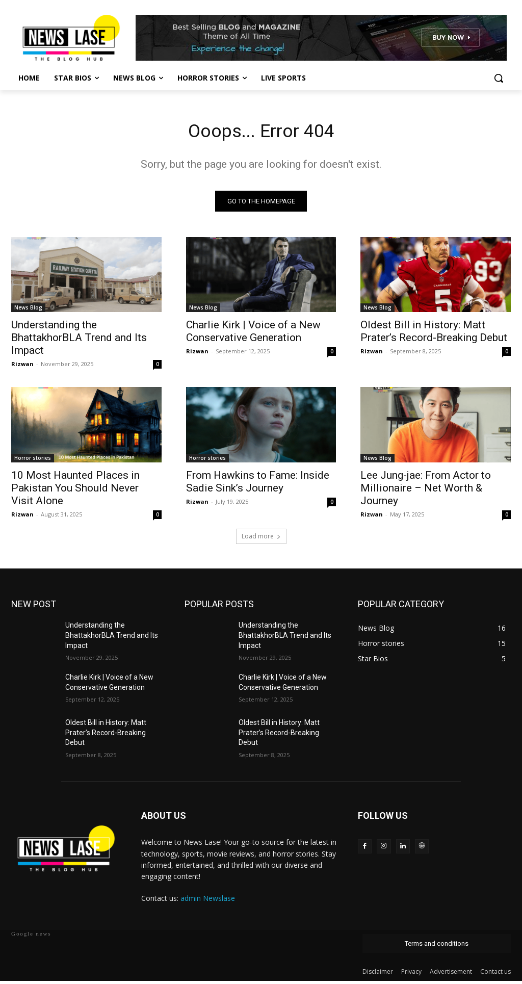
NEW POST (33, 607)
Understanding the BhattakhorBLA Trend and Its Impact (79, 341)
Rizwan (22, 367)
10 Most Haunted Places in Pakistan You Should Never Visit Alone (75, 491)
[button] (498, 78)
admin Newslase (207, 902)
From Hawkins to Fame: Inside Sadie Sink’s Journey (257, 484)
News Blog (28, 311)
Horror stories (32, 460)
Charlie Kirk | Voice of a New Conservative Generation (253, 334)
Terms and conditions (436, 946)
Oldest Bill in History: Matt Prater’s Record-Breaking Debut (433, 334)
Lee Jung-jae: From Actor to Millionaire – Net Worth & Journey (425, 491)
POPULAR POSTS (219, 607)
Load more (261, 539)
